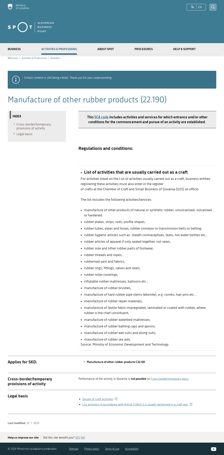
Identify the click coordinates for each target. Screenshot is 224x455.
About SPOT (105, 49)
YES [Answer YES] (77, 437)
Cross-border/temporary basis (169, 379)
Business (14, 49)
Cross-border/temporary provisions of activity (32, 126)
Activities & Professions (59, 49)
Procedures (144, 49)
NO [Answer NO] (83, 437)
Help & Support (184, 49)
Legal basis (22, 134)
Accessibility (132, 449)
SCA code (101, 117)
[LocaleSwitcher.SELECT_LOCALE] (192, 7)
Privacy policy (91, 449)
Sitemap (73, 449)
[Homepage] (18, 7)
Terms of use (112, 449)
